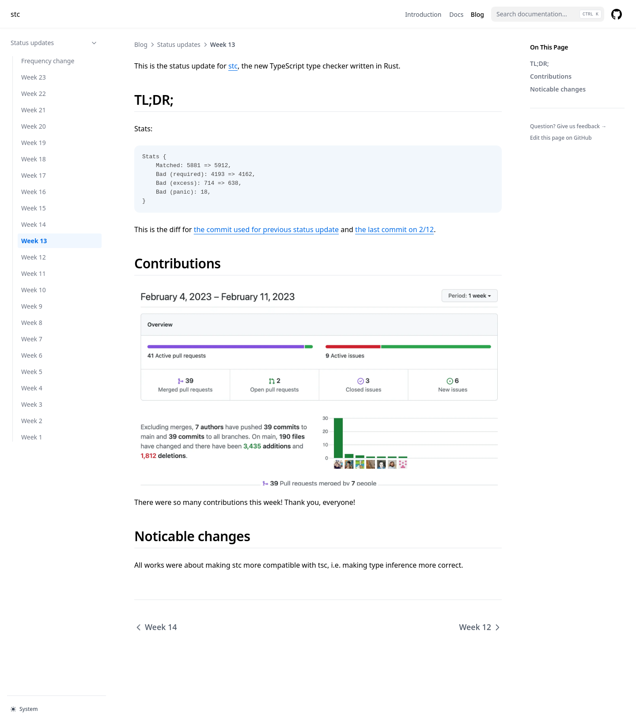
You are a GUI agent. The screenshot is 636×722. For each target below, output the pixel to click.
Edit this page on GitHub (561, 137)
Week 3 (31, 404)
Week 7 (31, 339)
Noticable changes (558, 89)
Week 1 (31, 437)
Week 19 (33, 142)
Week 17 (33, 175)
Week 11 (33, 273)
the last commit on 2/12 (394, 229)
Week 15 (33, 208)
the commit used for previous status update (266, 229)
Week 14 (33, 224)
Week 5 (31, 371)
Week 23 (33, 77)
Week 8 (31, 322)
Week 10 (33, 290)
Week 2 (31, 420)
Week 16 (33, 191)
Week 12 (33, 257)
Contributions (551, 76)
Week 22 (33, 93)
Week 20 (33, 126)
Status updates (54, 42)
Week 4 (31, 388)
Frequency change (47, 61)
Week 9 (31, 306)
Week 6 (31, 355)
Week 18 (33, 159)
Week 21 (33, 110)
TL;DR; (539, 63)
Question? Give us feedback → (568, 126)
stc (233, 66)
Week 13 (34, 241)
